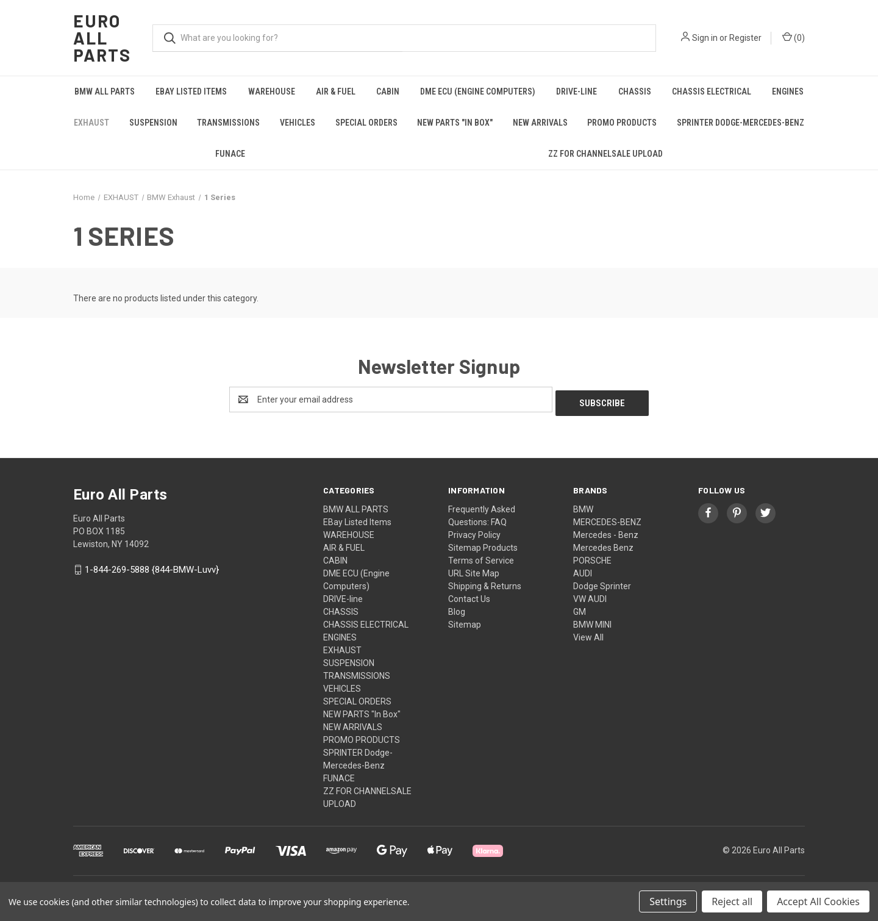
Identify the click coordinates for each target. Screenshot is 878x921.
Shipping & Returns (484, 582)
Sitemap (464, 621)
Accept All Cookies (818, 901)
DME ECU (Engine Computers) (477, 91)
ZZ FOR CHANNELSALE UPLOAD (605, 154)
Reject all (732, 901)
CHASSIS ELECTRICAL (711, 91)
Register (745, 38)
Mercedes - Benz (605, 531)
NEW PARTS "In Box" (455, 122)
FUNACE (230, 154)
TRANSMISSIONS (228, 122)
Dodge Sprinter (602, 582)
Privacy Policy (474, 531)
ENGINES (788, 91)
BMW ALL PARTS (104, 91)
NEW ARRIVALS (540, 122)
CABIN (387, 91)
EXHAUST (91, 122)
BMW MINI (592, 621)
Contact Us (469, 595)
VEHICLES (297, 122)
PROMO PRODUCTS (622, 122)
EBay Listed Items (191, 91)
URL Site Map (473, 570)
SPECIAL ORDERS (366, 122)
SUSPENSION (153, 122)
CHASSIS (634, 91)
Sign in (705, 38)
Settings (668, 901)
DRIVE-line (576, 91)
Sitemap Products (483, 544)
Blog (456, 608)
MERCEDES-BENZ (607, 518)
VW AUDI (590, 595)
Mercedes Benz (603, 544)
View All (588, 634)
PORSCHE (592, 557)
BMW (583, 506)
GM (579, 608)
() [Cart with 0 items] (793, 37)
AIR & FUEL (335, 91)
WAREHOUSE (271, 91)
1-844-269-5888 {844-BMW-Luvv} (152, 566)
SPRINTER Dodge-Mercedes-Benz (740, 122)
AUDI (582, 570)
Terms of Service (481, 557)
